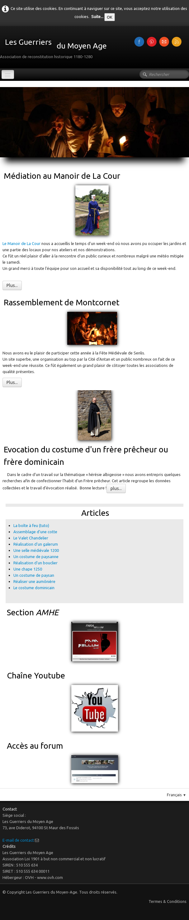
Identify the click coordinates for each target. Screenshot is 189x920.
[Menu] (8, 74)
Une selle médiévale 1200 (36, 550)
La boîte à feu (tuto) (31, 525)
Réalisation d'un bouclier (35, 563)
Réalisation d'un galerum (35, 544)
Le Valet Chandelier (30, 538)
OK (109, 17)
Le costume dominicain (34, 587)
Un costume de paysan (33, 575)
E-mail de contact (18, 840)
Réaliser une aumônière (34, 581)
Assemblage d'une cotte (35, 531)
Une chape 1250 (27, 569)
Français (176, 795)
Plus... (12, 285)
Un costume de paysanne (36, 556)
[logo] (55, 46)
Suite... (97, 16)
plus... (116, 488)
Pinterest (178, 501)
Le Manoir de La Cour (21, 243)
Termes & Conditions (168, 901)
